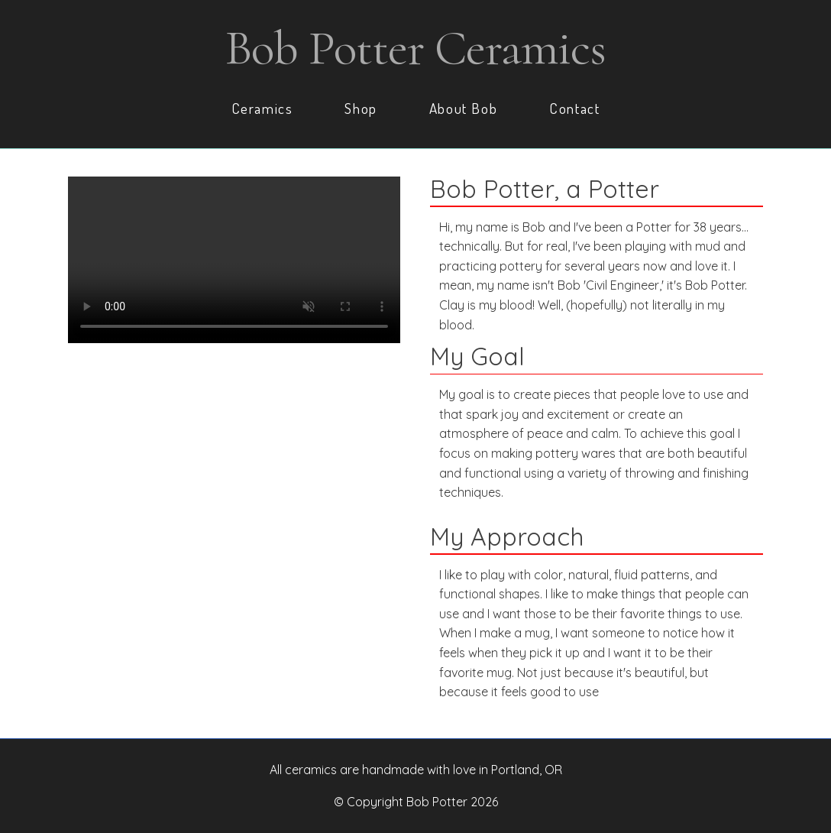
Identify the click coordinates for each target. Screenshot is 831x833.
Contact (574, 108)
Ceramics (262, 108)
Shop (360, 108)
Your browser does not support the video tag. (234, 260)
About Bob (463, 108)
